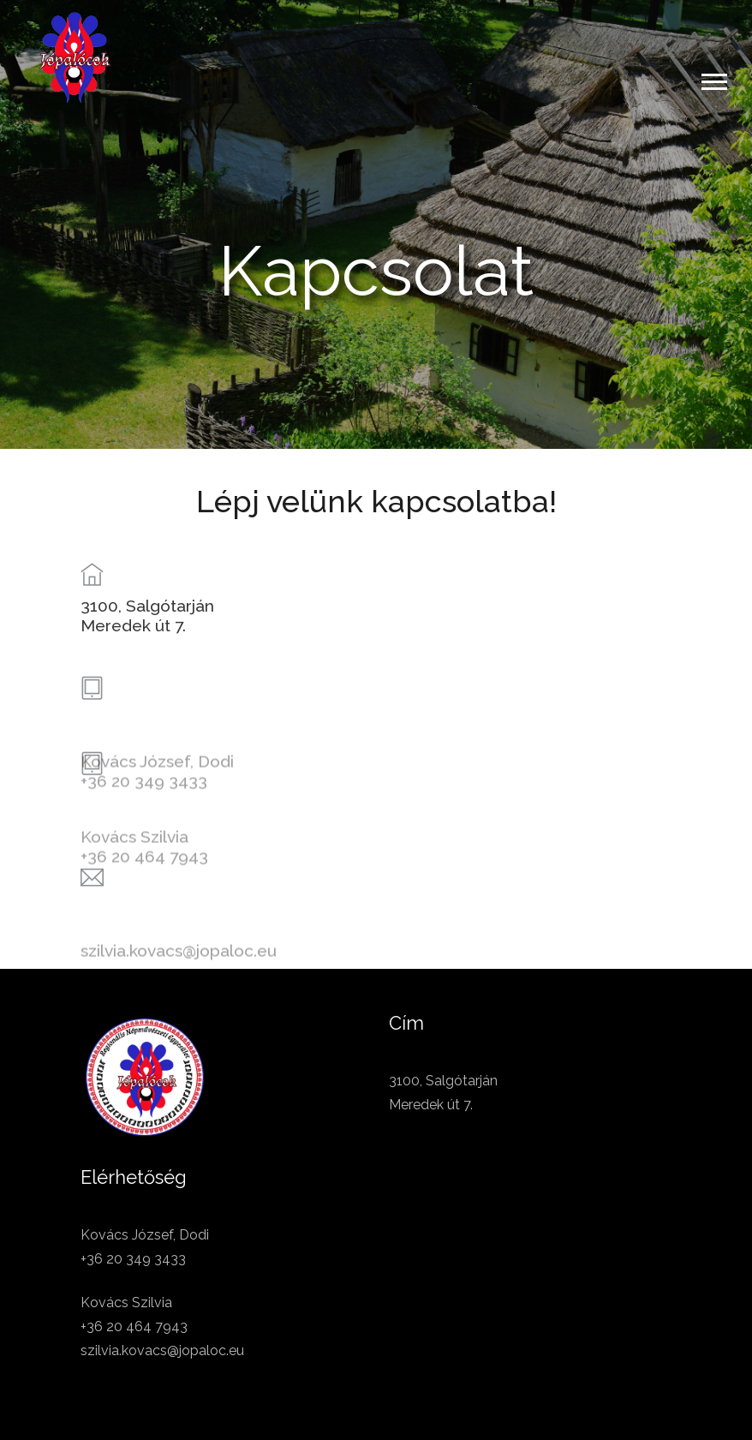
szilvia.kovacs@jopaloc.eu (179, 972)
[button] (713, 78)
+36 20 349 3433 (144, 802)
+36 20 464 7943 (144, 878)
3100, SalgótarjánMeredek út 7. (147, 621)
